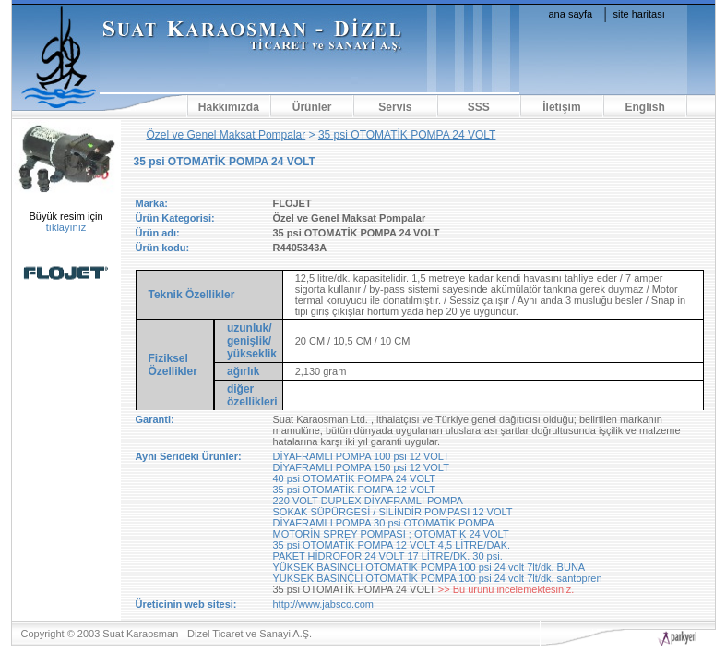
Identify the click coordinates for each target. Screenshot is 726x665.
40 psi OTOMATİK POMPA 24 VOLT (354, 478)
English (645, 107)
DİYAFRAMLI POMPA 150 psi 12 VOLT (361, 467)
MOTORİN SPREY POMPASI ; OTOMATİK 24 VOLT (391, 533)
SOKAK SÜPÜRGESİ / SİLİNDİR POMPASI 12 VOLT (393, 511)
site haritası (639, 13)
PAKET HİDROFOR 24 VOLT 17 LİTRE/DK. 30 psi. (388, 556)
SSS (479, 107)
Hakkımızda (228, 107)
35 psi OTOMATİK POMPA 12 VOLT (354, 489)
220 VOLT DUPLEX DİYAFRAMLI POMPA (368, 500)
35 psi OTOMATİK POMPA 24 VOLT (407, 134)
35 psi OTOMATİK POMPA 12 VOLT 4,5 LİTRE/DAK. (392, 544)
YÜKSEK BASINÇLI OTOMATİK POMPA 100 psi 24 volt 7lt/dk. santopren (437, 578)
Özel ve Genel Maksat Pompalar (226, 134)
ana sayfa (571, 13)
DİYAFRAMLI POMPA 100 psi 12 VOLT (361, 456)
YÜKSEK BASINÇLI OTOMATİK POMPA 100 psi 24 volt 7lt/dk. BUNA (429, 567)
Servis (394, 107)
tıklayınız (66, 227)
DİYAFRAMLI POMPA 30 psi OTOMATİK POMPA (383, 522)
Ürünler (312, 107)
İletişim (561, 107)
